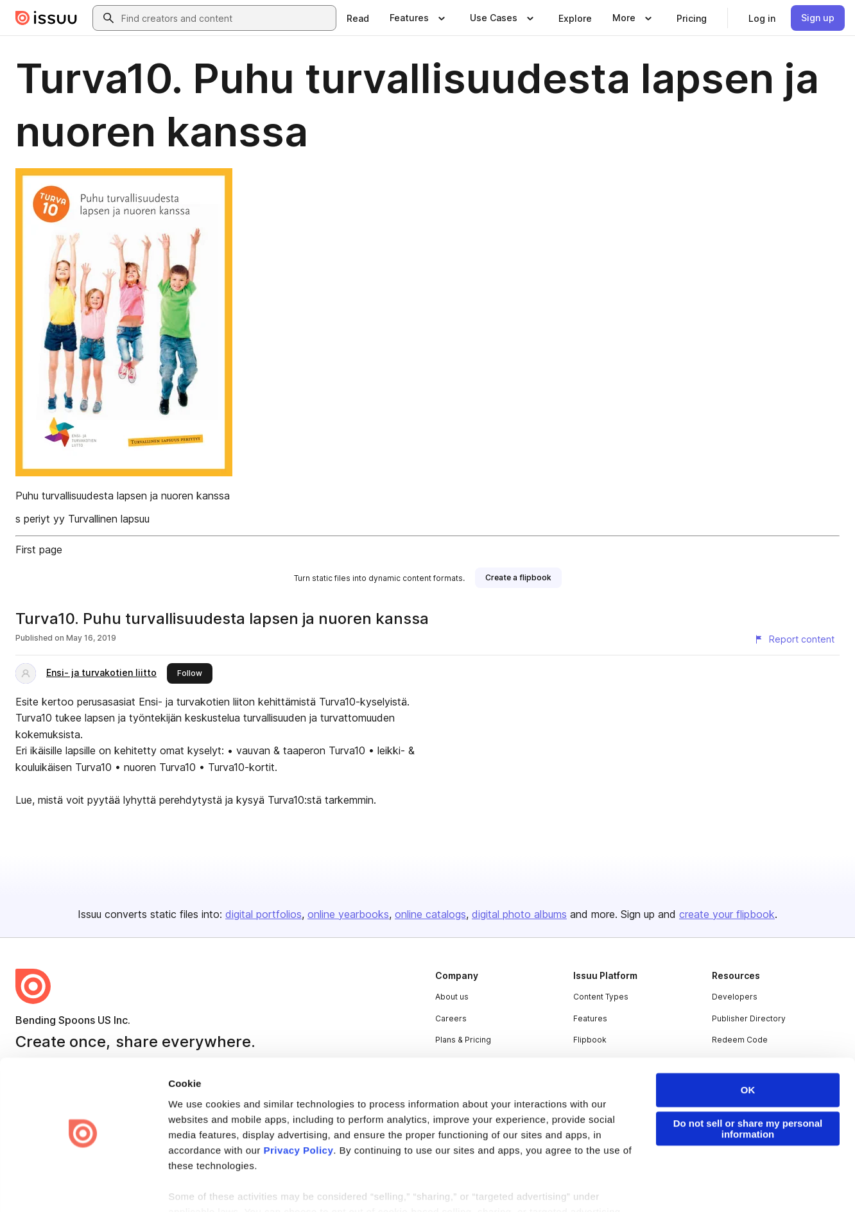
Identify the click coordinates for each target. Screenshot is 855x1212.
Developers (734, 996)
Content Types (600, 996)
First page (38, 549)
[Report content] (794, 639)
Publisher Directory (749, 1018)
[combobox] (226, 18)
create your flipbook (727, 914)
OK (748, 1053)
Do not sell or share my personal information (748, 1093)
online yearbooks (348, 914)
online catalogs (430, 914)
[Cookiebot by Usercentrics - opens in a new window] (83, 1187)
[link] (357, 18)
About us (452, 996)
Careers (451, 1018)
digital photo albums (519, 914)
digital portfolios (263, 914)
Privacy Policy (299, 1114)
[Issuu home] (46, 18)
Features (590, 1018)
